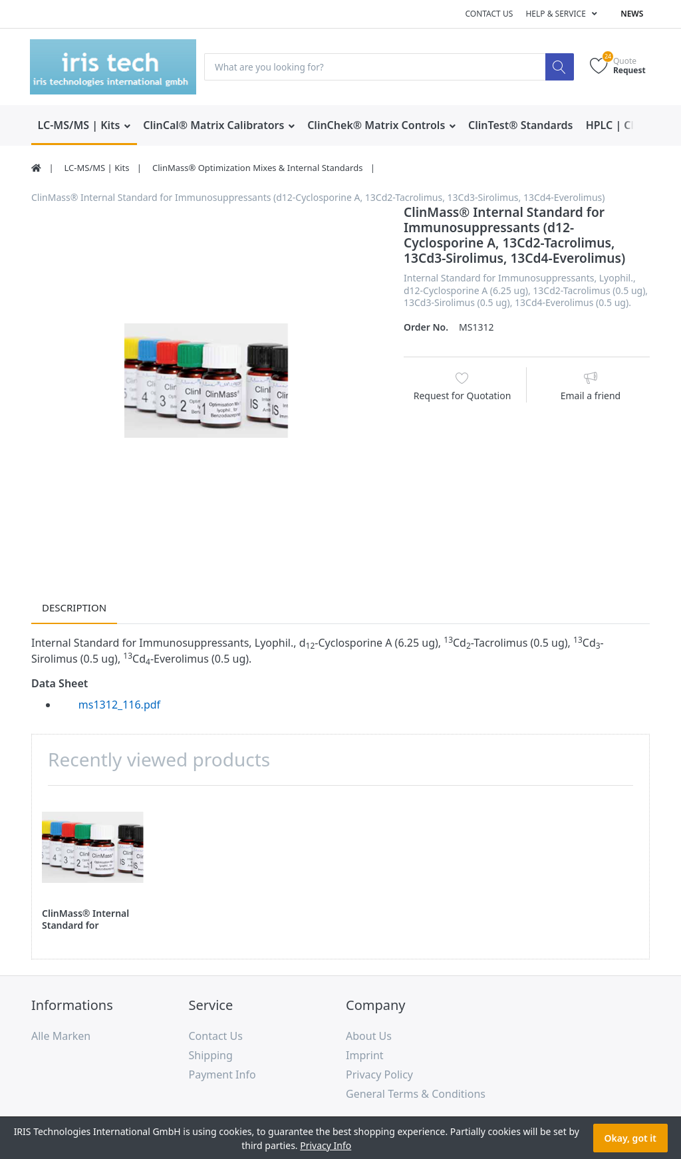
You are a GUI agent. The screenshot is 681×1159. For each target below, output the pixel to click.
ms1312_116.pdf (119, 705)
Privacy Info (325, 1145)
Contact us (489, 13)
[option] (207, 381)
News (631, 13)
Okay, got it (630, 1138)
